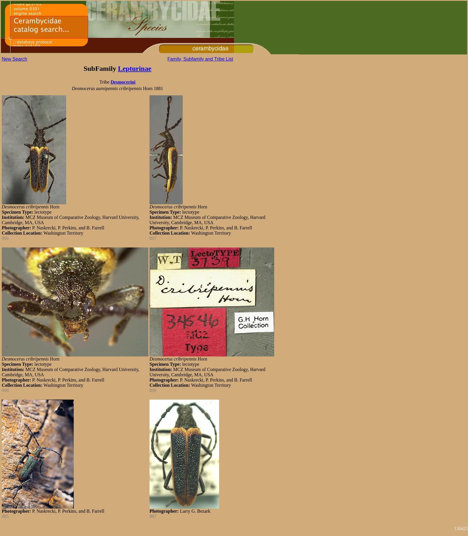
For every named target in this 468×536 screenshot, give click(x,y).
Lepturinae (135, 68)
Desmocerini (122, 82)
